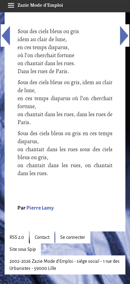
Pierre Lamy (40, 208)
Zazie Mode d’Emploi (35, 4)
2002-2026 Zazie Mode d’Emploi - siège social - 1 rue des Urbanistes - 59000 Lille (65, 265)
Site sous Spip (23, 249)
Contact (42, 237)
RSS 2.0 (17, 237)
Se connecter (72, 237)
